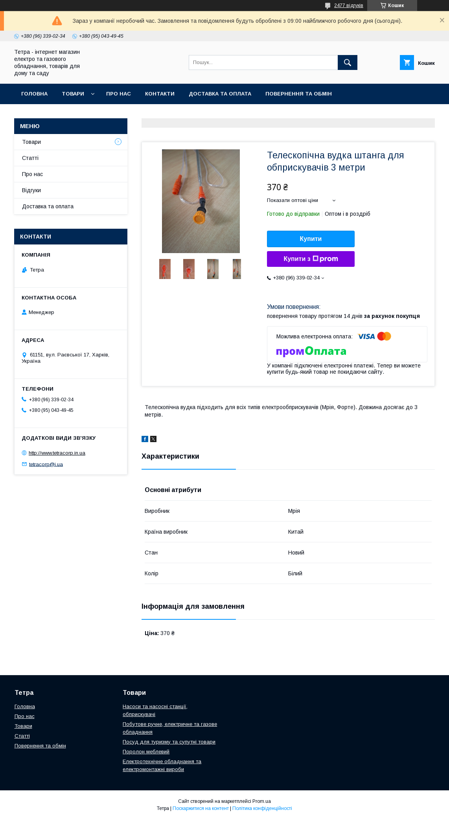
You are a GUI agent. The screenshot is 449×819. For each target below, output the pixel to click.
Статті (30, 158)
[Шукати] (347, 62)
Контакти (160, 94)
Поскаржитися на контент (201, 808)
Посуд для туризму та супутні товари (169, 742)
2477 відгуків (348, 5)
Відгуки (31, 190)
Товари (73, 94)
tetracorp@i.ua (46, 464)
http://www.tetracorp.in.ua (57, 453)
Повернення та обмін (298, 94)
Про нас (118, 94)
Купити (311, 238)
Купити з (310, 259)
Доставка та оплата (220, 94)
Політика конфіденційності (262, 808)
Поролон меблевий (146, 752)
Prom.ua (261, 801)
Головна (34, 94)
